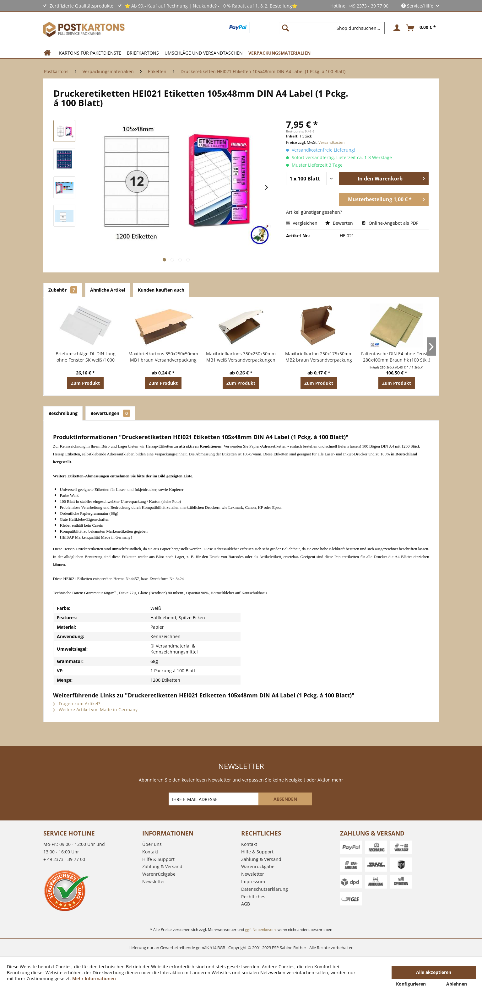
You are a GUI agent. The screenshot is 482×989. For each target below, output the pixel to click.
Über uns (152, 844)
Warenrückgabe (159, 874)
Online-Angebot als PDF (390, 223)
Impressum (253, 881)
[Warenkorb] (421, 28)
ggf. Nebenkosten (260, 929)
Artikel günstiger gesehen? (314, 212)
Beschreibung (63, 413)
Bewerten (339, 223)
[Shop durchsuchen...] (332, 28)
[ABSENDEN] (285, 799)
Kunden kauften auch (161, 290)
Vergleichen (301, 223)
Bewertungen (110, 413)
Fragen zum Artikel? (76, 704)
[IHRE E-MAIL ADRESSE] (214, 799)
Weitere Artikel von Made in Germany (95, 709)
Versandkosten (331, 142)
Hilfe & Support (158, 859)
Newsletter (153, 881)
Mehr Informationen (94, 978)
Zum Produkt (85, 383)
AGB (245, 904)
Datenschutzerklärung (264, 889)
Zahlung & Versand (162, 866)
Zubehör (62, 290)
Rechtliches (253, 897)
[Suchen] (285, 28)
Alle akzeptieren (433, 972)
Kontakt (150, 852)
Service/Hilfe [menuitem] (418, 6)
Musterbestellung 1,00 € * (386, 198)
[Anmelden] (396, 28)
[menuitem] (334, 28)
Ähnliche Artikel (107, 290)
